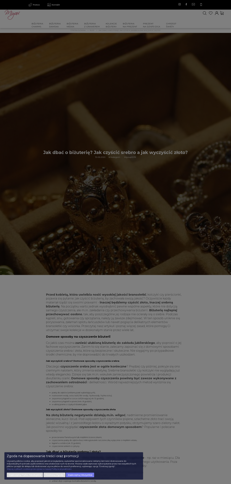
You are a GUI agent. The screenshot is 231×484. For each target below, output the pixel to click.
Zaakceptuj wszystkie (80, 475)
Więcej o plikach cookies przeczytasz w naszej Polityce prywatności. (39, 469)
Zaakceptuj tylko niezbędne (25, 475)
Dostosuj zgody (54, 475)
